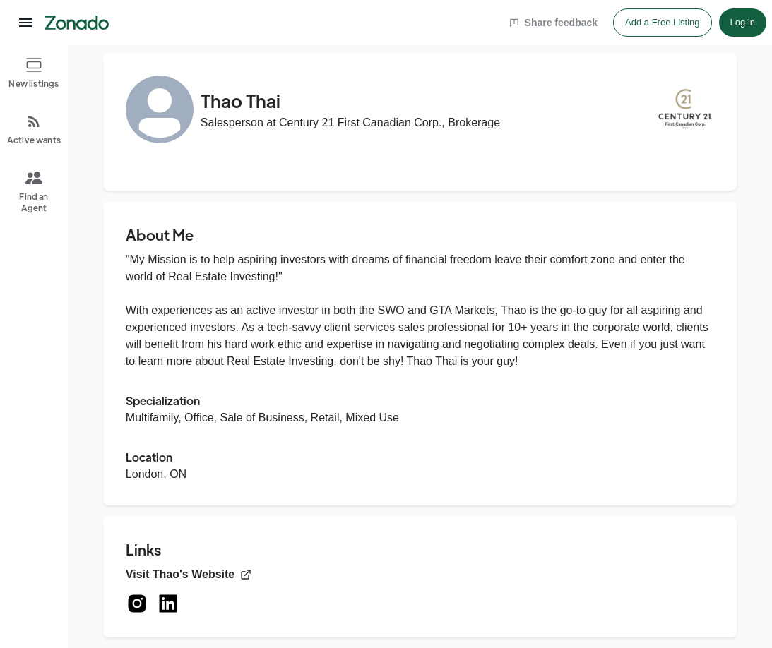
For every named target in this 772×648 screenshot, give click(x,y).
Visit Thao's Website (188, 574)
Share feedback (553, 22)
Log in (742, 22)
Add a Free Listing (662, 22)
